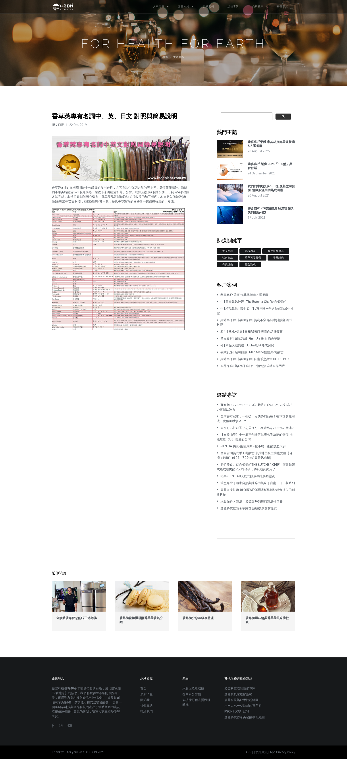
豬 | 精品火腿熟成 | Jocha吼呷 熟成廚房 (245, 345)
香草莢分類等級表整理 (198, 618)
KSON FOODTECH (236, 711)
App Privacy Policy (282, 752)
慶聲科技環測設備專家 (239, 688)
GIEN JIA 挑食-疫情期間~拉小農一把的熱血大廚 (251, 446)
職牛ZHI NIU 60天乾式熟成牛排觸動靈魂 (246, 476)
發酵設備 (278, 257)
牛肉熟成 (227, 251)
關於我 (145, 700)
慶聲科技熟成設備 (63, 7)
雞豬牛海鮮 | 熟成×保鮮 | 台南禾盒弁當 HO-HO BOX (253, 359)
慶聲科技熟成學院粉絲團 (241, 700)
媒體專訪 (146, 705)
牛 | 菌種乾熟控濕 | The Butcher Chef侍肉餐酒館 (251, 301)
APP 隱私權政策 (256, 752)
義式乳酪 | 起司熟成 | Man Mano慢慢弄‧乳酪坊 (250, 352)
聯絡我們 (146, 711)
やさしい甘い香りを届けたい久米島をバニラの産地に (256, 428)
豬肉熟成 (227, 257)
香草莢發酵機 (253, 257)
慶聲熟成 (250, 264)
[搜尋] (246, 116)
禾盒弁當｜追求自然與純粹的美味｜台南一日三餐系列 (256, 483)
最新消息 (146, 694)
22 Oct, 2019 (78, 125)
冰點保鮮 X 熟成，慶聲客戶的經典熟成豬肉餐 (250, 501)
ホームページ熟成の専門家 (243, 705)
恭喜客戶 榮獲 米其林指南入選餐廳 (242, 295)
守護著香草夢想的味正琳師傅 (76, 618)
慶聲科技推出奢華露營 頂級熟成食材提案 (247, 508)
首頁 (143, 688)
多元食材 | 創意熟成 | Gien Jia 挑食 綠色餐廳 (248, 338)
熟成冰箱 (250, 251)
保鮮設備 (227, 264)
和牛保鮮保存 (276, 251)
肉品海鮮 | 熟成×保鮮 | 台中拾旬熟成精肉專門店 (251, 366)
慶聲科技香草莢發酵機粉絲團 (244, 717)
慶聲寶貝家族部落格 (238, 694)
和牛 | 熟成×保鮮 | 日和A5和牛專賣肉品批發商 (250, 331)
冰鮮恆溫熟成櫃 (193, 688)
